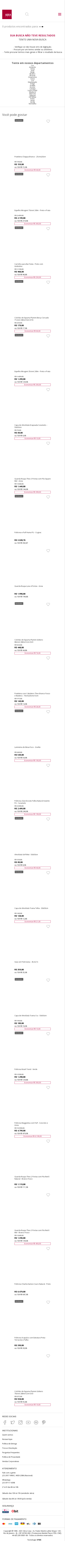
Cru (32, 80)
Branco (32, 74)
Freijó (32, 84)
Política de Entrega (9, 1444)
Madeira (32, 92)
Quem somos (7, 1435)
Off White (32, 97)
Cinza (32, 79)
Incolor (32, 87)
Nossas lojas (7, 1439)
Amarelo (32, 67)
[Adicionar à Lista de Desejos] (48, 121)
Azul (32, 70)
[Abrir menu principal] (60, 14)
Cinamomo (32, 77)
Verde (32, 102)
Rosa (33, 100)
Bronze (32, 75)
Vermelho (32, 104)
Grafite (32, 85)
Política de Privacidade (11, 1457)
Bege (32, 72)
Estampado (32, 82)
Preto (32, 99)
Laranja (32, 89)
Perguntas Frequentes (10, 1452)
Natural (32, 95)
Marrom (32, 94)
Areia (32, 69)
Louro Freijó (32, 90)
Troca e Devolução (9, 1448)
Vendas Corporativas (10, 1461)
